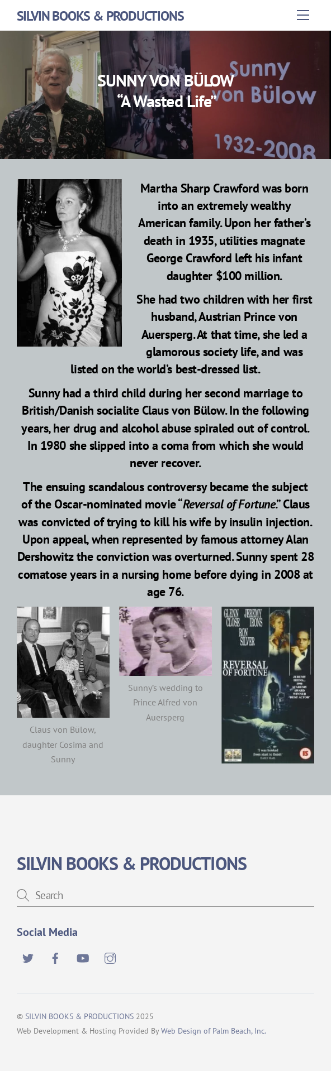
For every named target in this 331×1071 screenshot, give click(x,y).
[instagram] (110, 956)
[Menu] (303, 15)
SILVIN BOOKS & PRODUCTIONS (79, 1016)
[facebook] (55, 956)
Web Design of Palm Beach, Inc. (213, 1030)
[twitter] (28, 956)
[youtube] (83, 956)
